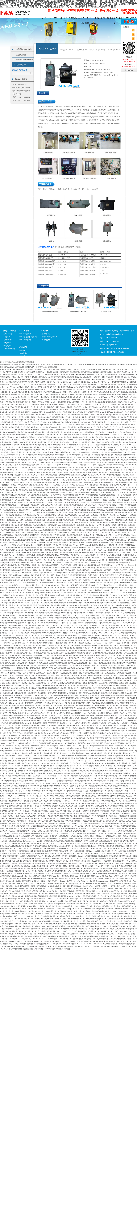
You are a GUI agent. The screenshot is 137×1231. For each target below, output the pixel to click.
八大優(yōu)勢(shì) (9, 348)
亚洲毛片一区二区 (41, 628)
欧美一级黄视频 (31, 826)
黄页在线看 (66, 909)
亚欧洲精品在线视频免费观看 (10, 708)
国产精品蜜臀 (59, 440)
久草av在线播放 (106, 623)
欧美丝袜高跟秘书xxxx (83, 633)
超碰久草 (22, 888)
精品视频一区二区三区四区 (118, 628)
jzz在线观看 (11, 806)
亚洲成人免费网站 (45, 580)
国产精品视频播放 (58, 417)
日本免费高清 (114, 420)
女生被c (81, 623)
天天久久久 (11, 555)
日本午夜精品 (16, 725)
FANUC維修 (24, 331)
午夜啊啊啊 (108, 570)
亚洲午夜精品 (65, 625)
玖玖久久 (53, 638)
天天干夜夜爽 (44, 801)
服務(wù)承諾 (7, 346)
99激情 (113, 811)
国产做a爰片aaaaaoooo (17, 778)
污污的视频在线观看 (125, 595)
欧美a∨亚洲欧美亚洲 (122, 703)
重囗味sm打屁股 (54, 510)
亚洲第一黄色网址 (123, 776)
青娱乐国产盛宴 (37, 550)
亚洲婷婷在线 (90, 525)
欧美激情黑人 (113, 873)
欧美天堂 (100, 409)
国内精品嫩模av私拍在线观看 (82, 377)
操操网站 (60, 379)
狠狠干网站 (68, 715)
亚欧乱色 (68, 678)
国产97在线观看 (92, 720)
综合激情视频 (12, 505)
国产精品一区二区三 (57, 515)
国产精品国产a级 (99, 821)
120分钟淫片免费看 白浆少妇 (74, 603)
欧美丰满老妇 (61, 665)
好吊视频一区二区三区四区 (125, 653)
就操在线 (52, 437)
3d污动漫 (53, 379)
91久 (11, 848)
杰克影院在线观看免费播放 (33, 853)
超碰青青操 (46, 598)
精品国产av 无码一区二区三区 (35, 710)
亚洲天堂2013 (84, 507)
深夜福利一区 (94, 901)
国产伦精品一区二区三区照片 (90, 435)
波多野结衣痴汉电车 (13, 382)
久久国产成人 (120, 480)
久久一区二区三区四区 (86, 595)
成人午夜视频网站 (71, 537)
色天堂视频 (86, 397)
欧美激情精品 (4, 457)
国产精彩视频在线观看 (80, 650)
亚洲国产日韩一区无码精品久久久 (34, 389)
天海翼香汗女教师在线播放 (29, 663)
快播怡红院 (96, 645)
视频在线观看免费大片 (85, 497)
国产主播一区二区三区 (66, 788)
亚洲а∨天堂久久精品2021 (44, 625)
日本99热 (131, 565)
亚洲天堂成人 (43, 758)
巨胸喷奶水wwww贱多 (93, 851)
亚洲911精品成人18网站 (67, 610)
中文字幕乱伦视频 (109, 500)
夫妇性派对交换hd (127, 610)
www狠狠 (41, 475)
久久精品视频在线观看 (39, 863)
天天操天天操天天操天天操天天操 (118, 768)
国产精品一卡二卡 (100, 470)
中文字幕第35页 (21, 931)
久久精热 (110, 708)
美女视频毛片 (73, 445)
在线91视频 (121, 700)
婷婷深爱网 (49, 906)
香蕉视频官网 (129, 580)
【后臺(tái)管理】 (106, 352)
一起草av (35, 758)
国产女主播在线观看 (104, 796)
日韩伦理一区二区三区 (20, 427)
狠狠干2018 (69, 670)
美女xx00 (86, 768)
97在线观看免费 (46, 643)
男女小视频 (34, 384)
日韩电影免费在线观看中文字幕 (23, 648)
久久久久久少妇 (102, 450)
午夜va (127, 861)
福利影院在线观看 (81, 653)
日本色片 (103, 733)
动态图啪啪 (28, 450)
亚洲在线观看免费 (117, 415)
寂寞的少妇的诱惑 (13, 623)
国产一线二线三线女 (115, 557)
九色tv (38, 773)
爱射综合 (124, 718)
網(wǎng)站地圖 (118, 352)
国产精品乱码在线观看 (91, 412)
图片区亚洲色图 (66, 613)
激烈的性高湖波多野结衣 (89, 688)
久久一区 (116, 492)
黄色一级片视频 (69, 753)
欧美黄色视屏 (128, 808)
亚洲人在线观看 (40, 382)
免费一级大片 (7, 733)
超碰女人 (130, 552)
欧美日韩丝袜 (94, 635)
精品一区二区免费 (41, 736)
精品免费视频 (31, 906)
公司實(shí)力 (7, 340)
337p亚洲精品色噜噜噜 (54, 412)
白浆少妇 (66, 470)
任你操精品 (10, 871)
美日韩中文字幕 (96, 455)
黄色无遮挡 (114, 838)
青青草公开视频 (78, 939)
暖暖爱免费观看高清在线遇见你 (49, 688)
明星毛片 (99, 583)
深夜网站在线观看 (53, 492)
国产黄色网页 (58, 512)
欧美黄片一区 (20, 588)
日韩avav (114, 608)
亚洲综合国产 (112, 392)
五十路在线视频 (77, 846)
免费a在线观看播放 (103, 893)
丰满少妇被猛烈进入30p (65, 382)
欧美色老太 (13, 934)
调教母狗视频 (54, 851)
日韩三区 (46, 588)
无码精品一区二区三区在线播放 (46, 392)
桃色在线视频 (35, 505)
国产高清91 (81, 495)
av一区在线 (49, 500)
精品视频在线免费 (74, 415)
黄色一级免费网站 (109, 695)
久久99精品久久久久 (72, 430)
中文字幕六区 (7, 482)
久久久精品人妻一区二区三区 (25, 605)
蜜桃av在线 (114, 893)
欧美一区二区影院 (95, 427)
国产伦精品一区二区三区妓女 (33, 369)
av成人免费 (89, 545)
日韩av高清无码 (11, 517)
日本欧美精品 (35, 746)
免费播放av (24, 876)
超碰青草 (86, 811)
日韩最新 (23, 570)
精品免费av (120, 791)
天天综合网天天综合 (8, 507)
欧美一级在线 (80, 432)
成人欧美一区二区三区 (90, 399)
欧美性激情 (125, 460)
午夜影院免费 (22, 934)
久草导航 (73, 848)
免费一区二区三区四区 (97, 700)
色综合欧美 (114, 866)
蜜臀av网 (101, 530)
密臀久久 (70, 557)
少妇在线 (107, 432)
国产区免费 (83, 547)
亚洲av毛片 (35, 477)
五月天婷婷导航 (8, 372)
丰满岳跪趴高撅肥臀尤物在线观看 (113, 941)
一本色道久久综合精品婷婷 (71, 831)
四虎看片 (77, 583)
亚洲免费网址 (76, 477)
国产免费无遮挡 (16, 645)
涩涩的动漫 (109, 826)
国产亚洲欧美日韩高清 (40, 618)
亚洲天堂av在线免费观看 (65, 482)
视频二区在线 (20, 532)
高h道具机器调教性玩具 (113, 763)
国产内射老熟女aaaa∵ (60, 580)
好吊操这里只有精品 (59, 545)
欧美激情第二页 (102, 916)
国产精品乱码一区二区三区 (13, 583)
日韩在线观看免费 (21, 693)
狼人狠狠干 (34, 678)
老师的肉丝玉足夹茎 (120, 685)
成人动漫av (17, 480)
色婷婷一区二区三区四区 (95, 374)
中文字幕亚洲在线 (121, 565)
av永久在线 (99, 690)
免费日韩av (27, 460)
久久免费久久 (53, 404)
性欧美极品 (118, 462)
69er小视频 (33, 680)
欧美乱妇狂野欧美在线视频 (116, 465)
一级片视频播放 (34, 557)
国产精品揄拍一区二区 (82, 505)
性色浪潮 (80, 570)
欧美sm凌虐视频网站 (30, 583)
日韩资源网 (48, 545)
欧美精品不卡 (16, 736)
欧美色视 (100, 555)
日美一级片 (108, 598)
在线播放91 (118, 788)
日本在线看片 (39, 871)
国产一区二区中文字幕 (98, 698)
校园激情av (64, 783)
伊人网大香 (107, 638)
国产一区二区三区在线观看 (73, 578)
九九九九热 (82, 515)
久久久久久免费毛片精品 (103, 736)
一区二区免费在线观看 (79, 374)
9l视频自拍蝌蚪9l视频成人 (12, 638)
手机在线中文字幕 (36, 377)
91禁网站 (3, 404)
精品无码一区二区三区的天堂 (30, 708)
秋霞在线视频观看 (13, 497)
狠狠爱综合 (7, 552)
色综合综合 (20, 635)
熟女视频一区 (125, 891)
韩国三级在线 (129, 695)
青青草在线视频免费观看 (46, 455)
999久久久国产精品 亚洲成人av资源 (86, 823)
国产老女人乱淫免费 (38, 537)
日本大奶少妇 (77, 801)
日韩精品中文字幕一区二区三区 (81, 655)
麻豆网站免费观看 (40, 653)
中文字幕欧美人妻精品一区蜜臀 (39, 402)
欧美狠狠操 (30, 778)
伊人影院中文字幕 (126, 445)
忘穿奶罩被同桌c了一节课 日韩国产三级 (56, 387)
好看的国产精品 (96, 638)
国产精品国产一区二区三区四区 (50, 798)
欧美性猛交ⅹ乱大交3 (102, 420)
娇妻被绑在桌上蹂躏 (127, 871)
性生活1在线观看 (65, 843)
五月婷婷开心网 (104, 542)
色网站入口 (52, 899)
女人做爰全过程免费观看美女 (97, 888)
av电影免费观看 (87, 821)
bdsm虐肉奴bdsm (117, 808)
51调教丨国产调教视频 (14, 369)
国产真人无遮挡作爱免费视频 (127, 417)
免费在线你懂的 (65, 442)
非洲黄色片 (35, 432)
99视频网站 (67, 781)
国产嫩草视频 (19, 715)
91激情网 (60, 560)
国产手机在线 (93, 407)
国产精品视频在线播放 (109, 394)
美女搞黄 (57, 613)
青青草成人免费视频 (84, 783)
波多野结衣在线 (19, 440)
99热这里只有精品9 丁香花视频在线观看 (57, 916)
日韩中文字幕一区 (67, 883)
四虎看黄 (83, 921)
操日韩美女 (53, 472)
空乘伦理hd (21, 818)
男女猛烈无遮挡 (18, 613)
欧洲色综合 (36, 379)
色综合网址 (63, 891)
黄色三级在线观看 (130, 888)
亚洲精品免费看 (84, 660)
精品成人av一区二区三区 (42, 447)
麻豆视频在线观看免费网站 (89, 936)
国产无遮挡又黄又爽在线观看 (115, 738)
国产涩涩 (98, 575)
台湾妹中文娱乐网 (23, 387)
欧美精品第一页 (109, 583)
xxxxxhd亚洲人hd (77, 675)
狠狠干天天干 (16, 683)
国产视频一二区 (12, 791)
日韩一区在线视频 (108, 377)
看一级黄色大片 (38, 500)
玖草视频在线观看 (60, 535)
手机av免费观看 (37, 741)
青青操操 (3, 369)
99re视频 (22, 856)
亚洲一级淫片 (39, 532)
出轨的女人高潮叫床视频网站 (60, 655)
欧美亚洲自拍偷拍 (29, 392)
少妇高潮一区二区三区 (88, 450)
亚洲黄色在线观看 (107, 512)
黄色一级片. (46, 575)
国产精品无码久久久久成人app (56, 645)
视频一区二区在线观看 (36, 595)
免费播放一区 (128, 648)
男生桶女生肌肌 (71, 417)
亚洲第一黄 (44, 517)
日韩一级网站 (102, 831)
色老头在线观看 (11, 818)
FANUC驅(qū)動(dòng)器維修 (28, 337)
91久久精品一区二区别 (60, 485)
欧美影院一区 (16, 572)
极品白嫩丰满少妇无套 (45, 583)
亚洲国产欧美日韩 (96, 507)
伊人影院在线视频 (67, 505)
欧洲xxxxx (48, 485)
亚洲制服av (56, 921)
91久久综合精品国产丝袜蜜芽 (81, 387)
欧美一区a (91, 653)
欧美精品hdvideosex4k (122, 620)
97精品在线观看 (64, 374)
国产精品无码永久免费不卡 (51, 572)
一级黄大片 (60, 620)
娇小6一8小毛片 (75, 723)
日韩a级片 (133, 450)
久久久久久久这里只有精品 (54, 826)
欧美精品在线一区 (66, 939)
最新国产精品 (43, 480)
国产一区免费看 (36, 575)
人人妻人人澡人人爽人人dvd (22, 620)
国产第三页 (36, 623)
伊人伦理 (24, 700)
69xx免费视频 (79, 876)
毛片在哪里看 (13, 512)
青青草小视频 (36, 565)
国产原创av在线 (89, 826)
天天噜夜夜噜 (75, 450)
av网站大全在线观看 (123, 500)
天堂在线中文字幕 (36, 387)
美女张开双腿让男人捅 (52, 766)
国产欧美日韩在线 (111, 668)
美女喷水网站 (118, 452)
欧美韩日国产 (41, 502)
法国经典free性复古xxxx (94, 500)
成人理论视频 (73, 527)
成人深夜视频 (119, 708)
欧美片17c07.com (58, 703)
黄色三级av (74, 738)
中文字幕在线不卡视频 (51, 407)
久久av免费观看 (93, 593)
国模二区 (41, 374)
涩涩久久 (125, 369)
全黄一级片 (6, 688)
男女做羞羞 (111, 833)
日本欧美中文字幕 (129, 455)
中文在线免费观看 (15, 452)
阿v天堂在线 (117, 369)
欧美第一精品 (77, 673)
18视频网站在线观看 (51, 550)
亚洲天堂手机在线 (76, 555)
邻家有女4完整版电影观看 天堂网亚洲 (43, 665)
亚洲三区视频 (100, 738)
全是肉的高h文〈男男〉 (98, 615)
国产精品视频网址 (115, 475)
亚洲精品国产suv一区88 (75, 490)
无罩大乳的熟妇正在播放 (106, 778)
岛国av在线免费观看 (42, 640)
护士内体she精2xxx (126, 485)
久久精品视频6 (78, 412)
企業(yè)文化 (7, 337)
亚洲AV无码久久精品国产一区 (127, 522)
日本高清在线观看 (91, 813)
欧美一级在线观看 (9, 435)
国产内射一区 (69, 826)
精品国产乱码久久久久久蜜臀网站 (33, 645)
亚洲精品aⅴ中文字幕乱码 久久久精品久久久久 (19, 685)
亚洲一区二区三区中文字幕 (95, 520)
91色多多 (114, 848)
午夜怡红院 (39, 743)
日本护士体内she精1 (99, 705)
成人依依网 (132, 946)
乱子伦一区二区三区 (20, 470)
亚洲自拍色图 (4, 861)
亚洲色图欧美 (105, 435)
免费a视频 (86, 512)
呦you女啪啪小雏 (108, 462)
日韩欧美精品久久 (50, 547)
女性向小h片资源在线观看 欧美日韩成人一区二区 (44, 399)
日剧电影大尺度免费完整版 (117, 379)
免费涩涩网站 (90, 728)
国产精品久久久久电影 (73, 793)
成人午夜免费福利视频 (57, 821)
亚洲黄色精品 (124, 650)
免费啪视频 (30, 532)
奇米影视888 (37, 878)
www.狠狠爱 (41, 540)
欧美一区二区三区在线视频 (113, 753)
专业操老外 (99, 685)
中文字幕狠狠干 (69, 440)
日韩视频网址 (33, 868)
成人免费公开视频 (35, 467)
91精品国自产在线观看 (99, 723)
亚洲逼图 (64, 688)
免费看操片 (29, 409)
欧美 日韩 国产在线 (60, 600)
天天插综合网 (10, 402)
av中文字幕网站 (43, 738)
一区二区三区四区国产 (105, 680)
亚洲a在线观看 (48, 949)
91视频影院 (60, 537)
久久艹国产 (8, 700)
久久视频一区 (40, 690)
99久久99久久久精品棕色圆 (118, 399)
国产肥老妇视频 (35, 643)
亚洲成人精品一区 (55, 623)
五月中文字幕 (13, 939)
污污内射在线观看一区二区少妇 (44, 430)
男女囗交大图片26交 (29, 650)
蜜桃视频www (101, 522)
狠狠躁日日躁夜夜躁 (90, 384)
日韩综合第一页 (39, 806)
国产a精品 (9, 886)
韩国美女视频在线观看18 (52, 394)
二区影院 (92, 415)
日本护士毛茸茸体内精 (38, 435)
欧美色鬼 (109, 457)
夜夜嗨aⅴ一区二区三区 (47, 608)
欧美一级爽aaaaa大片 (22, 507)
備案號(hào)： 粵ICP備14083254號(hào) (114, 348)
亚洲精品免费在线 (80, 861)
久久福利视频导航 (29, 673)
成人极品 (20, 858)
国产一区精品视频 (84, 580)
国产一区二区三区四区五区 (45, 465)
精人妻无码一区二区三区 (41, 776)
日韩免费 (87, 585)
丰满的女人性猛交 (129, 475)
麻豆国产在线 (79, 502)
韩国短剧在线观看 (73, 420)
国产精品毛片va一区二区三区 (91, 941)
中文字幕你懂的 (79, 520)
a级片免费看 (88, 603)
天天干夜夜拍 (124, 590)
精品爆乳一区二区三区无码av (118, 593)
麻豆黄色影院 (59, 813)
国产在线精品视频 (64, 924)
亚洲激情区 (42, 542)
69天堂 (29, 934)
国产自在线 (10, 440)
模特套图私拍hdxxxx (119, 926)
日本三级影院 (124, 813)
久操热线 (46, 655)
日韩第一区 (118, 512)
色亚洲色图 (60, 685)
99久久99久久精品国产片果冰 (52, 633)
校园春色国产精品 (116, 730)
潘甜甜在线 (39, 848)
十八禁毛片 (131, 402)
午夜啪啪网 (81, 728)
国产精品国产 (64, 372)
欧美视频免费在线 (22, 404)
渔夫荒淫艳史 (42, 693)
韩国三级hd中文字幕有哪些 (88, 625)
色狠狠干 (7, 578)
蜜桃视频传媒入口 (34, 911)
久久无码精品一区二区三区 (54, 871)
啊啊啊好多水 (22, 821)
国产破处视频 (93, 683)
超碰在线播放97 (69, 432)
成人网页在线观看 (65, 700)
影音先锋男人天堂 (95, 537)
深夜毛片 (110, 783)
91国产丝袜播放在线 (113, 741)
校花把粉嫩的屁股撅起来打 (122, 588)
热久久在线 (118, 615)
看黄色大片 (86, 781)
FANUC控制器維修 (25, 334)
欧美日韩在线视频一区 (35, 522)
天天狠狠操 (68, 703)
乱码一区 (128, 708)
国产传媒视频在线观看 (98, 781)
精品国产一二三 (118, 876)
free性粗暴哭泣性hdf (127, 868)
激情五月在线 (122, 402)
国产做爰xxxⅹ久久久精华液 (51, 585)
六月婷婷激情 (13, 851)
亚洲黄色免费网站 (58, 422)
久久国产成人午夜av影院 (118, 527)
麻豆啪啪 (44, 881)
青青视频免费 (107, 588)
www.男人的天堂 (37, 793)
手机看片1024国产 (69, 570)
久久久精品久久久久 (113, 422)
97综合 (127, 838)
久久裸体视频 (105, 635)
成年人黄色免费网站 (112, 374)
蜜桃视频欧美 (83, 472)
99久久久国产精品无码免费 (49, 427)
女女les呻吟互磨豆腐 (27, 515)
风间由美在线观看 (68, 683)
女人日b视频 (119, 505)
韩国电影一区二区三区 (72, 465)
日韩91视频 (32, 462)
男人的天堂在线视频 (14, 420)
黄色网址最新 (89, 575)
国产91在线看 (120, 863)
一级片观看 (122, 848)
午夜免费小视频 (87, 470)
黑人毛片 (63, 420)
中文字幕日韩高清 (101, 502)
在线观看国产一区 (9, 635)
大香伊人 (82, 863)
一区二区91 (66, 450)
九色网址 (45, 495)
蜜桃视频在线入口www (92, 623)
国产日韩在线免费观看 (54, 542)
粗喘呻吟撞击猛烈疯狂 (127, 407)
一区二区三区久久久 (105, 369)
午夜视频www (14, 876)
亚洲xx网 (17, 562)
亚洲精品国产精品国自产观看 (58, 863)
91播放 (93, 816)
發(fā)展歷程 (7, 343)
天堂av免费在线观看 (68, 585)
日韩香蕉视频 (41, 883)
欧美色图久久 (104, 515)
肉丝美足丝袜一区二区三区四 (69, 507)
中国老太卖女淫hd (125, 710)
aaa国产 (133, 665)
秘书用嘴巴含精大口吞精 (99, 392)
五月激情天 (77, 425)
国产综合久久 (61, 638)
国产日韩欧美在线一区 (125, 409)
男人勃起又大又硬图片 (81, 457)
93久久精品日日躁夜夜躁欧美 (113, 550)
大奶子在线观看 (51, 808)
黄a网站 (57, 883)
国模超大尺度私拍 (53, 555)
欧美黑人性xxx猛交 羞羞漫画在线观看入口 (54, 946)
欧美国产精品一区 (86, 926)
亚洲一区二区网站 (66, 369)
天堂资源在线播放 (106, 372)
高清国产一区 (71, 904)
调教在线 (35, 791)
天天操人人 (50, 502)
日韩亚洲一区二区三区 (25, 878)
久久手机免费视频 (108, 843)
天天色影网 (83, 445)
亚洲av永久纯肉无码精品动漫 (20, 477)
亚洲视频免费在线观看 (13, 462)
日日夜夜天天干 (32, 610)
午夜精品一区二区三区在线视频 (123, 570)
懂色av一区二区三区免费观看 (59, 929)
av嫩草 (32, 615)
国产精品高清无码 (47, 535)
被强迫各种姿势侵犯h (82, 698)
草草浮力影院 (69, 708)
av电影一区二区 (96, 585)
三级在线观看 (99, 613)
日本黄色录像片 (110, 700)
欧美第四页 (91, 743)
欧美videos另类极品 (15, 392)
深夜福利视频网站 (50, 848)
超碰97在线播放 (116, 542)
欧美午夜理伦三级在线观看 (100, 425)
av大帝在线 (92, 472)
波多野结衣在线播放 (86, 560)
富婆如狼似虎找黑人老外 (54, 570)
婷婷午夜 (34, 836)
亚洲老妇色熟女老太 (53, 593)
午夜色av (28, 811)
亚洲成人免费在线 (80, 369)
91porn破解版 (103, 683)
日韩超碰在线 (118, 562)
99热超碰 (111, 600)
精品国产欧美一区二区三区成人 (13, 904)
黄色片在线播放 (111, 384)
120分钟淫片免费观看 (81, 382)
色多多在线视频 (91, 628)
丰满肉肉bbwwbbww (110, 409)
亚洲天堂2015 (81, 736)
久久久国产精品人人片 (43, 415)
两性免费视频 (94, 919)
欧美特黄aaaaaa (66, 452)
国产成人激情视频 (32, 580)
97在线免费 (59, 465)
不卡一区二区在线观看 (124, 495)
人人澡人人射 (89, 502)
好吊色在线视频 (126, 886)
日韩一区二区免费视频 (10, 856)
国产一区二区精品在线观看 (68, 404)
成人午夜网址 (114, 515)
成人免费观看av (110, 791)
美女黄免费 (76, 715)
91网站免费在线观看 (23, 665)
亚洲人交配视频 (112, 853)
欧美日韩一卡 (117, 623)
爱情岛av (43, 525)
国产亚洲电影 (103, 399)
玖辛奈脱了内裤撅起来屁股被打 (115, 437)
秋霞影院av (39, 778)
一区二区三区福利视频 (47, 477)
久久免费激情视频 (71, 813)
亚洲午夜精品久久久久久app (36, 828)
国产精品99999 (128, 623)
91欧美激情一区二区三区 (54, 384)
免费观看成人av (118, 457)
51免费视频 (103, 593)
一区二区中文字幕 (55, 495)
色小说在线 (28, 715)
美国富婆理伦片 (8, 695)
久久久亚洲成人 (11, 387)
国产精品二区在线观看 (119, 482)
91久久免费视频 (49, 793)
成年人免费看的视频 (21, 557)
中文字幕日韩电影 (55, 527)
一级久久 (117, 718)
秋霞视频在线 (98, 497)
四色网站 (122, 537)
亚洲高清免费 (38, 407)
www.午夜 (63, 497)
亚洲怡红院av (64, 818)
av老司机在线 (108, 788)
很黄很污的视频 (12, 442)
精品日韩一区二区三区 (54, 435)
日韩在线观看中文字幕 (90, 482)
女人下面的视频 (68, 502)
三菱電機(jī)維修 (21, 65)
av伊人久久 (55, 783)
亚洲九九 (74, 678)
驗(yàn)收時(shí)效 (25, 359)
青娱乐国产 (32, 700)
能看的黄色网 (123, 751)
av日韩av (62, 904)
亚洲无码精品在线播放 (121, 883)
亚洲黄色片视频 (104, 445)
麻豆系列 (118, 442)
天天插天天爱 (81, 417)
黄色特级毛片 (54, 420)
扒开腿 (27, 377)
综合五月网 (29, 430)
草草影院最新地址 (33, 946)
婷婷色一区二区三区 (66, 803)
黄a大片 (66, 384)
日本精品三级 (21, 485)
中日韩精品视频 (88, 806)
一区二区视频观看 (79, 628)
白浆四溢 (74, 909)
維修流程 (22, 350)
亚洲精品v (36, 409)
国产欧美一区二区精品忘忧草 (29, 891)
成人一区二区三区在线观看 (24, 492)
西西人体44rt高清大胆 (113, 440)
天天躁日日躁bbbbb (109, 643)
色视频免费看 (19, 430)
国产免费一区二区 (23, 678)
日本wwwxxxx (112, 831)
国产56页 (70, 593)
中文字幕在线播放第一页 (125, 497)
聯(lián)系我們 (129, 18)
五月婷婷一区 (123, 946)
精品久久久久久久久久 (21, 658)
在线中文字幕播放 (57, 708)
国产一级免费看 (100, 741)
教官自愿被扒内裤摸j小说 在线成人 (15, 487)
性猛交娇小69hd (130, 545)
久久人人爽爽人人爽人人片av (108, 633)
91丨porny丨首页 (90, 939)
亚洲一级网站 (114, 485)
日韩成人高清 (118, 931)
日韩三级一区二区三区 (68, 833)
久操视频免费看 (114, 490)
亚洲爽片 (10, 630)
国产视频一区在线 (48, 460)
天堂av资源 (44, 404)
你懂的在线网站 (40, 926)
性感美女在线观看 (96, 848)
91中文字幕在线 (126, 490)
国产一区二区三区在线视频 (31, 452)
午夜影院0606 (34, 427)
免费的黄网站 (10, 532)
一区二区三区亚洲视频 (118, 382)
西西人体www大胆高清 (98, 876)
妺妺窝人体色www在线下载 (40, 530)
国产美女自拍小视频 (58, 575)
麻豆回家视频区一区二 (99, 379)
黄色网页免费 (123, 873)
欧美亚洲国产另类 (6, 427)
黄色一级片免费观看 (47, 746)
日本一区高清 (17, 460)
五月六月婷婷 (17, 643)
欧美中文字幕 (77, 690)
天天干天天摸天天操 (10, 465)
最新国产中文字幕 (83, 665)
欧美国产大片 (41, 372)
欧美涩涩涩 (103, 447)
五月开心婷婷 (115, 610)
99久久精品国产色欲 (87, 420)
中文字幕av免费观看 (85, 909)
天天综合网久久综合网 (54, 909)
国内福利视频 (44, 851)
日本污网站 (96, 535)
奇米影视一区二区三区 (71, 560)
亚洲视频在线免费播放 (79, 924)
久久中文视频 (114, 640)
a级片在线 (92, 440)
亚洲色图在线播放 (85, 645)
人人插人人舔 (71, 665)
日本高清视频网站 (115, 472)
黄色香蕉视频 (104, 798)
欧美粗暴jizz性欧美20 (23, 929)
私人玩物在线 (79, 826)
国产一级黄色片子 (99, 465)
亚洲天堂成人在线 (114, 663)
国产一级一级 (126, 472)
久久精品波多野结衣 (107, 547)
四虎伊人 (36, 482)
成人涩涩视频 (97, 678)
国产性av (119, 600)
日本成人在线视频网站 (85, 404)
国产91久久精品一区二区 (101, 655)
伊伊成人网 (40, 856)
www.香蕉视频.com (21, 911)
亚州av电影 (81, 761)
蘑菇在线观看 (94, 457)
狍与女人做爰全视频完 (50, 377)
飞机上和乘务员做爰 (60, 389)
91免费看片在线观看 (63, 713)
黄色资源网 (84, 447)
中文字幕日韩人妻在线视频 (24, 447)
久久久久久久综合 (97, 753)
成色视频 (70, 693)
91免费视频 (11, 588)
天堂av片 (63, 407)
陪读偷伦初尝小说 (124, 665)
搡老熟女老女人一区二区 (27, 512)
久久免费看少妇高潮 (86, 590)
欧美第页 (57, 773)
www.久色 (127, 931)
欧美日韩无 (68, 598)
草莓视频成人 (13, 530)
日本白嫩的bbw (56, 888)
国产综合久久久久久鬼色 (123, 843)
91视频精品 (73, 618)
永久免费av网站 (95, 505)
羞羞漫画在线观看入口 (25, 756)
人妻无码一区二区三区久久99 (17, 522)
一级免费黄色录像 (15, 655)
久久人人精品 (98, 404)
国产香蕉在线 (100, 921)
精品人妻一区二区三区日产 (63, 425)
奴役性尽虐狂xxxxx (55, 480)
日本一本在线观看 (37, 545)
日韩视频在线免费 (6, 495)
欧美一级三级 (52, 941)
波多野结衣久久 (99, 710)
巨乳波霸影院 (83, 929)
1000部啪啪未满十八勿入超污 (122, 796)
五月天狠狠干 (105, 608)
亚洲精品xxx (51, 678)
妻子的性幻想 (7, 470)
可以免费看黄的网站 (91, 460)
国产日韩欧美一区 (67, 510)
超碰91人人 (77, 452)
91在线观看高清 (50, 806)
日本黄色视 (125, 435)
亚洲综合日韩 (17, 482)
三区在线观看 (63, 540)
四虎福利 (116, 372)
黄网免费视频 (35, 833)
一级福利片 (108, 878)
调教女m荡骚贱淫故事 (86, 741)
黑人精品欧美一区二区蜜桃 (94, 432)
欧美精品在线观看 (121, 575)
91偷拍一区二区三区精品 (35, 485)
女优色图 (92, 510)
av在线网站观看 (27, 655)
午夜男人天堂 (36, 460)
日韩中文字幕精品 (37, 562)
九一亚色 (101, 896)
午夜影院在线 (33, 921)
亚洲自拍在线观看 (69, 828)
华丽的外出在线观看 (69, 495)
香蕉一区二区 (46, 450)
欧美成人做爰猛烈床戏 (54, 828)
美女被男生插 (38, 655)
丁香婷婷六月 (48, 487)
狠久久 (83, 708)
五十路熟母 (19, 510)
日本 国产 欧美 (108, 725)
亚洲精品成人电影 (57, 447)
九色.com (32, 590)
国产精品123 (75, 868)
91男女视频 (11, 899)
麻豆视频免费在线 (9, 510)
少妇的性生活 (47, 720)
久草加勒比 (5, 452)
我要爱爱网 (37, 715)
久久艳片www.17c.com (28, 841)
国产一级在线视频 (40, 492)
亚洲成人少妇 (69, 653)
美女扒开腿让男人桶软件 (98, 430)
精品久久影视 (54, 552)
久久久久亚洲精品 (6, 547)
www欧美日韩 (45, 379)
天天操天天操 (67, 801)
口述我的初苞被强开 (100, 600)
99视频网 (42, 593)
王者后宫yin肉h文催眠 (116, 746)
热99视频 (28, 550)
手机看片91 (129, 766)
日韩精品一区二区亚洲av (34, 440)
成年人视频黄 (128, 680)
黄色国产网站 (124, 705)
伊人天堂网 (108, 452)
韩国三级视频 (86, 425)
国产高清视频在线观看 (35, 487)
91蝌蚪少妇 (50, 883)
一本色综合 (127, 798)
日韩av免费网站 (71, 455)
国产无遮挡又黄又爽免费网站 (18, 590)
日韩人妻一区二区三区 (76, 485)
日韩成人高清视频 (90, 758)
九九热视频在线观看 (42, 420)
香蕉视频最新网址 (81, 756)
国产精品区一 (42, 816)
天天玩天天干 (102, 833)
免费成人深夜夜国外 (74, 402)
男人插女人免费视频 (20, 399)
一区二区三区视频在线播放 (83, 803)
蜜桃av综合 (17, 565)
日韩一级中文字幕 (22, 675)
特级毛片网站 (112, 389)
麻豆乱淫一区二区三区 (112, 613)
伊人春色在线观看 (130, 505)
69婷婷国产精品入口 (93, 608)
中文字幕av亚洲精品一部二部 (68, 467)
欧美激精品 (20, 936)
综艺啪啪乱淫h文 (81, 743)
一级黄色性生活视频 (33, 517)
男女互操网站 (102, 758)
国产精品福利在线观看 (33, 567)
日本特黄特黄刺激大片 (59, 415)
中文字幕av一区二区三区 (98, 768)
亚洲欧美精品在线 (121, 377)
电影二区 (40, 512)
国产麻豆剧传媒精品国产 (85, 552)
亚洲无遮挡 (57, 445)
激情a (30, 776)
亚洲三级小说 (63, 941)
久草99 (84, 690)
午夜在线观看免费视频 (20, 547)
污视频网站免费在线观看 (20, 788)
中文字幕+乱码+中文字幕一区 (113, 904)
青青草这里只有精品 (27, 382)
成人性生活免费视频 (23, 394)
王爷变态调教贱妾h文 (13, 537)
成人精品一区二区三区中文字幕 (113, 427)
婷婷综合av (64, 522)
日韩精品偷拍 (125, 741)
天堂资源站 (34, 397)
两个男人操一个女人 (68, 786)
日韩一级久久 (53, 507)
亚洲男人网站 (65, 555)
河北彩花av (4, 530)
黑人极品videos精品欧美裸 (22, 836)
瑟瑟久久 (25, 462)
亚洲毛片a (55, 497)
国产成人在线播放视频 (111, 555)
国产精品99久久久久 (52, 374)
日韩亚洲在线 (56, 450)
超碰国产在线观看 (108, 442)
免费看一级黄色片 (64, 472)
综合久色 (34, 475)
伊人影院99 (4, 512)
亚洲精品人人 (41, 673)
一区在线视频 (29, 904)
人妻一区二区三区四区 (99, 517)
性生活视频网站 (75, 372)
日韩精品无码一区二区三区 (127, 525)
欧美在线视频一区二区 (63, 477)
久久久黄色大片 (94, 382)
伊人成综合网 (28, 500)
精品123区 (15, 552)
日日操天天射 (81, 462)
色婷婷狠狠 (45, 409)
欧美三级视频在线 (114, 773)
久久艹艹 (49, 389)
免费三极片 (106, 924)
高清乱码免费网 (118, 693)
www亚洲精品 (124, 420)
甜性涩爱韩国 (90, 858)
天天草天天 (124, 515)
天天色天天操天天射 (103, 415)
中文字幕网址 (60, 455)
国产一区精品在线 (76, 394)
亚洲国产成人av (120, 846)
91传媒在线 (57, 615)
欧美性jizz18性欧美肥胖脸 (121, 816)
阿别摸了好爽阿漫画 (10, 878)
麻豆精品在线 (96, 512)
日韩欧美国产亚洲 (67, 520)
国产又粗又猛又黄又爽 (7, 394)
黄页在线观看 (104, 485)
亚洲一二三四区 (130, 791)
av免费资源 (119, 909)
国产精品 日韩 (50, 470)
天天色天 (125, 397)
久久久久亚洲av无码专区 (106, 540)
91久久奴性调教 (106, 535)
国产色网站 (127, 909)
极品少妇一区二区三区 (99, 557)
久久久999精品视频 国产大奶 (69, 409)
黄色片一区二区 (24, 530)
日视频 (87, 876)
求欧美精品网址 (8, 916)
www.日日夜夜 (76, 713)
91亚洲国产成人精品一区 (69, 741)
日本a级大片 (85, 658)
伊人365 (112, 743)
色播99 (91, 841)
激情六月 (64, 397)
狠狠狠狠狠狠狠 (31, 796)
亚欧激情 (26, 633)
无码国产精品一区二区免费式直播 (70, 763)
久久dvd (76, 748)
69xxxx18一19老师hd (88, 715)
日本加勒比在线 (63, 733)
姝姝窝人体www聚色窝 (76, 643)
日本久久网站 (7, 593)
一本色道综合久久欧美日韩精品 (50, 397)
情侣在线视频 (98, 467)
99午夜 (112, 801)
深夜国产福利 (35, 535)
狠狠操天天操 (118, 781)
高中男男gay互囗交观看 (51, 369)
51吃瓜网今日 (36, 425)
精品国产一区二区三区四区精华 (17, 680)
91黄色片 (48, 417)
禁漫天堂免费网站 (61, 866)
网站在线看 (11, 404)
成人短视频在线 (35, 633)
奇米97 (114, 851)
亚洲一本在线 (25, 422)
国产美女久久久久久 (85, 532)
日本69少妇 (75, 625)
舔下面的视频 (41, 650)
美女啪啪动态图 (108, 455)
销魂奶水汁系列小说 (39, 412)
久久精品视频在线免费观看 (65, 756)
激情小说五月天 (65, 893)
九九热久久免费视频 (80, 550)
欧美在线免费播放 (103, 730)
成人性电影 (66, 858)
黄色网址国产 (47, 567)
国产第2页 (45, 565)
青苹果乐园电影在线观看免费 (25, 437)
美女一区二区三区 (17, 374)
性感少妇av (129, 447)
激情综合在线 (37, 620)
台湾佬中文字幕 (123, 384)
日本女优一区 (53, 763)
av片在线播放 (39, 695)
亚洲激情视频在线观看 (21, 615)
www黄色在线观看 (46, 457)
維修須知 (23, 347)
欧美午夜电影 (55, 452)
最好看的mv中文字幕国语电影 (25, 415)
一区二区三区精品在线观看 (68, 565)
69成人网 (100, 763)
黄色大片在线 (25, 537)
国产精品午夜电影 (25, 425)
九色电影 (74, 472)
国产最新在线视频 (82, 440)
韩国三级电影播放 (28, 628)
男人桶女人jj (115, 445)
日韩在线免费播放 (12, 467)
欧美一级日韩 (113, 751)
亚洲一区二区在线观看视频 (23, 630)
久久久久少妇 (96, 397)
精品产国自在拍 (19, 786)
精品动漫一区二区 (86, 465)
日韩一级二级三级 (109, 477)
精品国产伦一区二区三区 (116, 447)
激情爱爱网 (101, 387)
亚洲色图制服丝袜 (49, 560)
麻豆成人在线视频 (44, 578)
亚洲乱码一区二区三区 (61, 487)
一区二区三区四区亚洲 (52, 520)
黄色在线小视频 (118, 725)
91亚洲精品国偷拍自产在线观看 (25, 372)
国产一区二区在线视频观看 (32, 495)
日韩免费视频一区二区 (72, 447)
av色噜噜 (133, 492)
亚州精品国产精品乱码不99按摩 (15, 580)
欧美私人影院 (86, 452)
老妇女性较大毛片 (18, 377)
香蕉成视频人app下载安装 (53, 595)
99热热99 (82, 530)
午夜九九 (80, 746)
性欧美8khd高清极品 (120, 786)
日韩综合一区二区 (31, 374)
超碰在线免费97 (11, 756)
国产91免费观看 (43, 821)
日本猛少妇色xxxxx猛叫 (120, 911)
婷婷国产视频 (53, 904)
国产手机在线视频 (55, 801)
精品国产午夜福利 (125, 675)
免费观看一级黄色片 (77, 487)
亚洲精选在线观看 (65, 377)
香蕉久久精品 (60, 796)
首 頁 (44, 18)
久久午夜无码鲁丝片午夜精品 (114, 545)
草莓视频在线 (70, 462)
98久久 (132, 645)
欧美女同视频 (111, 776)
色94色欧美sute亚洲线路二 (55, 811)
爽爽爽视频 (119, 455)
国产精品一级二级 (28, 625)
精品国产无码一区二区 (70, 530)
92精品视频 (97, 603)
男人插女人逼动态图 (105, 578)
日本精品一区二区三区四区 (28, 442)
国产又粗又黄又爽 (108, 505)
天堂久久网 (124, 660)
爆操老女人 (17, 700)
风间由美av (15, 570)
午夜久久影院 (81, 833)
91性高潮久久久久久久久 (88, 748)
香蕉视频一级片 (56, 683)
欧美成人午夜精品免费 (122, 547)
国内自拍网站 (88, 746)
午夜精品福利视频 (122, 585)
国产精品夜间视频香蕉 (68, 572)
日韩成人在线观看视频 (10, 542)
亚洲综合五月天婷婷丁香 (39, 507)
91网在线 (19, 389)
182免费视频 (84, 430)
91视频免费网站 (15, 625)
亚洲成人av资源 (116, 655)
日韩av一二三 (52, 650)
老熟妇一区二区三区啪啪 (88, 916)
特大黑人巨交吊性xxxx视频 (28, 542)
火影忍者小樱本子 (109, 618)
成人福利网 (95, 751)
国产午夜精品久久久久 (51, 778)
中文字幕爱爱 (19, 813)
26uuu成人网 (19, 811)
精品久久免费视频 (54, 736)
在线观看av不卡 (9, 929)
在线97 (115, 675)
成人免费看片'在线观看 (48, 482)
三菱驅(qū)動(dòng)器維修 (24, 59)
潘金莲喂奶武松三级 (23, 435)
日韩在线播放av (121, 540)
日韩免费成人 (100, 510)
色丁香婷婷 (62, 557)
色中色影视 (52, 590)
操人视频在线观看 (76, 384)
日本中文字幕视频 (13, 748)
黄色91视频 (112, 756)
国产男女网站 (112, 417)
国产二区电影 (111, 698)
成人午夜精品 (12, 781)
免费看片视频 (58, 603)
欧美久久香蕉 (108, 718)
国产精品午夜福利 (16, 673)
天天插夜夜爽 (87, 818)
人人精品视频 (111, 653)
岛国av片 (106, 475)
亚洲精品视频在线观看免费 (127, 392)
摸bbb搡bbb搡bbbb (71, 379)
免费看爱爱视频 (100, 858)
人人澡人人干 (16, 753)
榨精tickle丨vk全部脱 (31, 510)
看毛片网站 (14, 793)
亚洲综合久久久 (83, 427)
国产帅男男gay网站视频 (25, 718)
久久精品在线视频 (46, 445)
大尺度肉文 (101, 384)
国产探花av (7, 374)
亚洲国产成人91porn (67, 492)
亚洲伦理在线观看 (37, 394)
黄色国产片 (126, 557)
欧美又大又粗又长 (16, 412)
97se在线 (103, 412)
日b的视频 (58, 919)
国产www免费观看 (48, 911)
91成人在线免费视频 (92, 485)
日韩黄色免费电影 (28, 823)
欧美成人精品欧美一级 (129, 510)
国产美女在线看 (54, 893)
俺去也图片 (87, 648)
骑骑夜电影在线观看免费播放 (88, 565)
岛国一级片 (37, 572)
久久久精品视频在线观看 (127, 425)
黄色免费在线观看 (53, 372)
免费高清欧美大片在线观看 (12, 628)
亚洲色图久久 (76, 442)
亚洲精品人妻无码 (71, 422)
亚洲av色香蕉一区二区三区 (98, 663)
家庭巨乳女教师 (121, 618)
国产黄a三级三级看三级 (122, 470)
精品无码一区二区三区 (75, 460)
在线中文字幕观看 (57, 578)
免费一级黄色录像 (28, 640)
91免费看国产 (54, 565)
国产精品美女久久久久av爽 (117, 552)
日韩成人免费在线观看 (124, 477)
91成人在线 (46, 452)
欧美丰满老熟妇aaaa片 (50, 467)
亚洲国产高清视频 (110, 690)
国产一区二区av (40, 808)
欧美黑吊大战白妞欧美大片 (120, 728)
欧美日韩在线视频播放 (124, 919)
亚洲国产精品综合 (109, 507)
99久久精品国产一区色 (36, 766)
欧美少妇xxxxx (119, 761)
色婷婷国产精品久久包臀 (80, 700)
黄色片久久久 (26, 763)
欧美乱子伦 (16, 600)
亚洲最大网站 (26, 565)
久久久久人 (100, 826)
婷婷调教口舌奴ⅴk (42, 733)
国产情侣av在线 (103, 813)
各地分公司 (100, 18)
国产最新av (102, 572)
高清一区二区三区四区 (56, 517)
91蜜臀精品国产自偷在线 (22, 472)
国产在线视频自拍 (8, 437)
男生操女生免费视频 (93, 906)
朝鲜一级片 (47, 422)
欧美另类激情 (108, 693)
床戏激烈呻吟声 (129, 427)
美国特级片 (128, 550)
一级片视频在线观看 (68, 876)
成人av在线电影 (8, 786)
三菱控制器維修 (21, 55)
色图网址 (35, 593)
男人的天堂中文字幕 (18, 914)
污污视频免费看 (101, 417)
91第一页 (65, 445)
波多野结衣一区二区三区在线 (78, 695)
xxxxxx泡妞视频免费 (51, 924)
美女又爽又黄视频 (112, 387)
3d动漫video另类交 (19, 946)
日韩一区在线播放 (6, 946)
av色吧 (17, 816)
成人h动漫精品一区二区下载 (63, 583)
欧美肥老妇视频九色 (54, 816)
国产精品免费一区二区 (12, 422)
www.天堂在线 (48, 440)
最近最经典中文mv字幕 (88, 409)
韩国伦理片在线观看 (95, 402)
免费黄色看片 (129, 562)
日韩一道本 (72, 783)
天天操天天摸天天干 (101, 746)
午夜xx (94, 387)
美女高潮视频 (72, 427)
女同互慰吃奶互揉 (102, 490)
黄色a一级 (107, 816)
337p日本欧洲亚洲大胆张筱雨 (123, 678)
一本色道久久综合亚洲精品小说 (19, 397)
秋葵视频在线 (17, 808)
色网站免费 (108, 685)
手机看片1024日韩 (14, 455)
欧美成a (42, 891)
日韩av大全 (85, 635)
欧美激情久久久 (43, 638)
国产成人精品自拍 (63, 723)
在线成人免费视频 (53, 673)
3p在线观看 (65, 394)
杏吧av (128, 929)
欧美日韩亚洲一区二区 (35, 916)
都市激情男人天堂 (50, 562)
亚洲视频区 (52, 723)
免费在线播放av (53, 939)
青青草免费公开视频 (13, 515)
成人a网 (102, 457)
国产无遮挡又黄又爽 (95, 618)
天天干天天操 (73, 522)
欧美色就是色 (44, 663)
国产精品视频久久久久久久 (15, 550)
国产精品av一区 (78, 773)
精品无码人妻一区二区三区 (33, 635)
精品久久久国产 (105, 911)
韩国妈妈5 (114, 946)
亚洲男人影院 (99, 806)
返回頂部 (129, 70)
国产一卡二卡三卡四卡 (70, 623)
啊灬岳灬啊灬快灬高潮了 (55, 653)
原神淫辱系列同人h (79, 703)
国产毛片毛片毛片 (112, 821)
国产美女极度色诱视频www (97, 389)
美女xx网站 (40, 417)
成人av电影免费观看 (105, 625)
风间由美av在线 (92, 369)
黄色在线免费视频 (36, 497)
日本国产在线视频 (127, 440)
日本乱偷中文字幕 (70, 746)
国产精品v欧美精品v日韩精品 (12, 432)
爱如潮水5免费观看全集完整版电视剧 (53, 725)
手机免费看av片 (125, 372)
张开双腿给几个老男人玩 (45, 462)
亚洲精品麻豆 (98, 590)
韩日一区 (6, 778)
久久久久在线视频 (107, 562)
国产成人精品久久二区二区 (90, 372)
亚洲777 (33, 540)
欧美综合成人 (103, 873)
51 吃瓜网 (26, 540)
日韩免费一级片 (76, 399)
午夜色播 (87, 455)
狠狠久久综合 (64, 851)
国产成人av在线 (70, 685)
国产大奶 (90, 547)
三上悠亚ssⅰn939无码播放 (91, 394)
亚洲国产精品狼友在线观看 (58, 663)
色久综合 (51, 675)
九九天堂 (98, 610)
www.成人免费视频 (97, 878)
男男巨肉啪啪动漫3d (43, 605)
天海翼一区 (71, 545)
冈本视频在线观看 (108, 575)
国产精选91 (94, 572)
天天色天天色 (17, 733)
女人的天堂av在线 (82, 881)
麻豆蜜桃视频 (110, 487)
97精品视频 (97, 377)
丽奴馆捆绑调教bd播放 (82, 492)
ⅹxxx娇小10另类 (89, 490)
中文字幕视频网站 (61, 460)
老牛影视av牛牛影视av (110, 537)
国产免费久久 (57, 944)
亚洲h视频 (87, 517)
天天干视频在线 (94, 640)
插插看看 (60, 650)
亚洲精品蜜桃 (48, 512)
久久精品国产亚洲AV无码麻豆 (109, 407)
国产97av (110, 412)
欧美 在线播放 (6, 525)
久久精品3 (4, 455)
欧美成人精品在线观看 (41, 630)
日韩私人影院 (118, 680)
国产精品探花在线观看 (76, 540)
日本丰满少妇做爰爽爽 (73, 796)
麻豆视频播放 (51, 382)
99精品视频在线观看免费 (81, 392)
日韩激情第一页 (38, 520)
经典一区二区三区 (26, 520)
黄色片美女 (28, 941)
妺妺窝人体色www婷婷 (83, 705)
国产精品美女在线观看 (51, 761)
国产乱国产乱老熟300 (125, 389)
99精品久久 (53, 733)
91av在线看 (15, 525)
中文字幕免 (101, 440)
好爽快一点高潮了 (47, 773)
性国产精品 (104, 906)
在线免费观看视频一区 (59, 658)
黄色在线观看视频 (128, 404)
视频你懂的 (64, 643)
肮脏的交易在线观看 (46, 613)
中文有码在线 (127, 520)
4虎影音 (97, 547)
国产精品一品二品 (125, 821)
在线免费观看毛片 (119, 736)
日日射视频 (102, 783)
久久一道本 (75, 916)
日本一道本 (30, 588)
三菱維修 (44, 331)
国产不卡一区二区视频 (66, 838)
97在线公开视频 (34, 404)
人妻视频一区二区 (18, 409)
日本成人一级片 (79, 670)
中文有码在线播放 (71, 515)
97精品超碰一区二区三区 (11, 838)
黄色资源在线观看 (105, 482)
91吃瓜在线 (44, 472)
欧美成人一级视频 (59, 934)
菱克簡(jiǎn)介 (7, 334)
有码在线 (17, 653)
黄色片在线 (36, 763)
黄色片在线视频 (73, 435)
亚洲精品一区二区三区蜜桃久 (60, 776)
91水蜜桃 (114, 715)
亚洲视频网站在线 (72, 934)
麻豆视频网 (85, 415)
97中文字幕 (36, 472)
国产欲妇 (110, 470)
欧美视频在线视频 (33, 600)
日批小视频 (78, 693)
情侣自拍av (73, 605)
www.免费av (4, 545)
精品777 (112, 480)
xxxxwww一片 (34, 457)
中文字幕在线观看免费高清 (26, 417)
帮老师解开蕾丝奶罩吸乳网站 (14, 450)
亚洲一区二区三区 (92, 515)
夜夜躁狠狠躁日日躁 (99, 422)
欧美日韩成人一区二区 (122, 412)
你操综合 (119, 811)
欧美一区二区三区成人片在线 (39, 490)
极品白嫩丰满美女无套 (110, 944)
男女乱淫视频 (16, 578)
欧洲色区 (65, 542)
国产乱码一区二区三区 (12, 379)
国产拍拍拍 (79, 585)
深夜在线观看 (20, 567)
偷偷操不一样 (19, 670)
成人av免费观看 (83, 537)
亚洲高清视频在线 (108, 585)
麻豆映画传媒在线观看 (47, 756)
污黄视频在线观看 (42, 437)
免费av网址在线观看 (44, 858)
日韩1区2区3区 (94, 733)
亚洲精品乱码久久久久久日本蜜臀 (18, 603)
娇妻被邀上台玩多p (114, 723)
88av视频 (75, 547)
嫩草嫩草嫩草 (4, 477)
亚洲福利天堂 (29, 703)
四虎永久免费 (58, 500)
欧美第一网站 (97, 803)
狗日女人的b (109, 520)
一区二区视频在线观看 (51, 648)
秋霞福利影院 (63, 836)
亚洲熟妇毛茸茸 (91, 530)
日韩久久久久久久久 (75, 397)
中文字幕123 (17, 783)
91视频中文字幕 (11, 417)
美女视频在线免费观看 (103, 899)
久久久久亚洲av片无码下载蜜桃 (66, 437)
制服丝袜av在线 (47, 751)
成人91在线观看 (11, 858)
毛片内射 (85, 402)
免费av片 (42, 384)
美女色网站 (112, 919)
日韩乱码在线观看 (28, 420)
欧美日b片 (95, 909)
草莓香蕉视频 (73, 580)
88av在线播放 (29, 723)
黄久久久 (23, 653)
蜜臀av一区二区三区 (86, 467)
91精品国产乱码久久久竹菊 (116, 858)
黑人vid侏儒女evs (76, 470)
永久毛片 (63, 593)
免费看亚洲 (91, 417)
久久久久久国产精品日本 (112, 404)
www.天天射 (103, 751)
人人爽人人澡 (131, 527)
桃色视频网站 (120, 743)
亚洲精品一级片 (25, 379)
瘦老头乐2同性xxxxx (107, 670)
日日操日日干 (25, 497)
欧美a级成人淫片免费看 (46, 660)
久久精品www (56, 831)
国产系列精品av (72, 645)
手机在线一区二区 (36, 422)
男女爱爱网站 (29, 695)
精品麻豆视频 (60, 608)
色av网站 (59, 781)
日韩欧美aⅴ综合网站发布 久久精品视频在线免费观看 (21, 445)
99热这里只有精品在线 (120, 535)
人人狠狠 (125, 833)
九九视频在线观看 (91, 540)
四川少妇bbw (54, 640)
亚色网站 (4, 420)
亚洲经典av (23, 768)
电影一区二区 (54, 843)
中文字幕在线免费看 (126, 387)
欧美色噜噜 (71, 638)
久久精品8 (36, 525)
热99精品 (27, 833)
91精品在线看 (83, 437)
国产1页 (10, 653)
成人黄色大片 (23, 467)
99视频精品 (110, 846)
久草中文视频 (132, 482)
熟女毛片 (47, 771)
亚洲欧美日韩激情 (35, 944)
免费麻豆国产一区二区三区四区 (48, 442)
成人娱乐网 (114, 595)
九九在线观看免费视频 (113, 510)
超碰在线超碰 (50, 537)
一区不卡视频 (129, 761)
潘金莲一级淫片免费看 (125, 394)
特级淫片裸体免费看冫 (28, 748)
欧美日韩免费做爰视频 (127, 374)
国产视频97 (72, 552)
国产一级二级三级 (26, 525)
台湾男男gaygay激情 (42, 515)
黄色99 (31, 876)
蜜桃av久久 (115, 432)
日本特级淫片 (72, 532)
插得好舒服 (93, 680)
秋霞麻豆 (86, 733)
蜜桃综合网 (38, 949)
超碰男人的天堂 (93, 445)
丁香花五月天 (35, 603)
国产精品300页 (91, 730)
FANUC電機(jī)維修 (25, 340)
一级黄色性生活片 (74, 389)
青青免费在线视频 (84, 379)
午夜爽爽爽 (118, 520)
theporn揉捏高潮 (66, 773)
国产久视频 (13, 618)
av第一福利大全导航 (65, 392)
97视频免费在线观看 (81, 510)
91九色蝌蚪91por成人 (88, 583)
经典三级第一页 (102, 628)
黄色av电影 (63, 552)
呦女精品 (131, 718)
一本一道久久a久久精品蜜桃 (19, 457)
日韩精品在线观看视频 (121, 783)
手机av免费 (116, 460)
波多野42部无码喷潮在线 (15, 723)
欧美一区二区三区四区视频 (75, 575)
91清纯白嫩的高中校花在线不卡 (88, 605)
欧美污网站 (66, 944)
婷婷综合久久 (105, 382)
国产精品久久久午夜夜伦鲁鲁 (93, 570)
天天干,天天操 (28, 482)
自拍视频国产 (67, 412)
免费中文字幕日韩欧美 (93, 462)
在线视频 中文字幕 (41, 527)
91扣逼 (64, 435)
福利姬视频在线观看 (110, 402)
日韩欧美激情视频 (118, 861)
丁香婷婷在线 (33, 899)
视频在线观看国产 (22, 402)
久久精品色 (93, 808)
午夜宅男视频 (16, 660)
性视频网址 (27, 412)
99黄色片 (32, 502)
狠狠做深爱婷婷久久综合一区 (23, 407)
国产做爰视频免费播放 (126, 560)
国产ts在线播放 (35, 658)
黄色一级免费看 (51, 690)
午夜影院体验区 (59, 462)
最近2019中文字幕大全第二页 (111, 397)
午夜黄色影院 (115, 435)
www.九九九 (133, 688)
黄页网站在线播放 (12, 425)
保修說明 (22, 356)
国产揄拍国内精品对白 (83, 638)
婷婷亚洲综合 (54, 409)
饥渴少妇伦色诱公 (113, 660)
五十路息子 (47, 831)
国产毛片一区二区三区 (70, 595)
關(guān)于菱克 (9, 331)
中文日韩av (63, 427)
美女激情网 (86, 477)
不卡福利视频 (96, 580)
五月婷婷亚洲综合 (89, 846)
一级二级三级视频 (52, 891)
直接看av (12, 605)
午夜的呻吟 (39, 648)
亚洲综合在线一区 (97, 452)
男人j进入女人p (113, 450)
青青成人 (110, 615)
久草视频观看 (129, 457)
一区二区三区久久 (36, 730)
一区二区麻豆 (108, 658)
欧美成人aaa (123, 914)
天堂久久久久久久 (110, 497)
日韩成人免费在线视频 (96, 437)
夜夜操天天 (106, 610)
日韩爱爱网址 (99, 598)
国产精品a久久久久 (84, 422)
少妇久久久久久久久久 (16, 703)
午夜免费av (47, 703)
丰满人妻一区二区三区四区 (21, 384)
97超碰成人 (21, 598)
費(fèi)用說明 (23, 353)
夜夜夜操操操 (124, 450)
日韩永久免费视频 (27, 736)
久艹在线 (7, 736)
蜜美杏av (118, 670)
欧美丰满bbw (8, 650)
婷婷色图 (41, 570)
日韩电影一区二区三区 (111, 590)
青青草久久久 (23, 490)
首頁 (91, 50)
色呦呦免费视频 (17, 540)
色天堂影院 (19, 555)
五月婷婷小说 (72, 710)
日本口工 (128, 771)
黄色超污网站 (72, 497)
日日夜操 (99, 620)
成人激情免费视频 (105, 460)
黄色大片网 (67, 650)
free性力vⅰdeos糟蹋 (6, 615)
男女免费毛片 (60, 430)
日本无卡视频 (45, 708)
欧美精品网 (52, 846)
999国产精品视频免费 (103, 715)
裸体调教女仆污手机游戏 (60, 567)
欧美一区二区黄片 (36, 560)
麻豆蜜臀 (69, 748)
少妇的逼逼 (81, 525)
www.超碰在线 (125, 901)
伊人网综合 (128, 746)
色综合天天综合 (5, 409)
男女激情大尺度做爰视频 (107, 495)
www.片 (46, 635)
